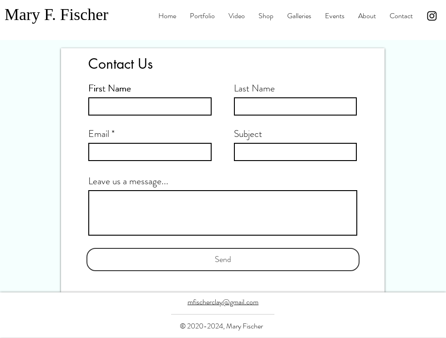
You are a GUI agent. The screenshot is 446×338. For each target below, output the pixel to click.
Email (98, 134)
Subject (248, 134)
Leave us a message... (128, 181)
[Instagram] (432, 16)
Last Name (254, 88)
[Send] (223, 259)
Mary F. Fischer (56, 14)
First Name (109, 88)
